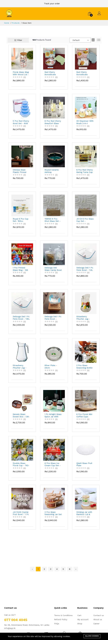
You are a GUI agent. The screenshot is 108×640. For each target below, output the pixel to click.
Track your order (52, 3)
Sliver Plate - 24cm (51, 366)
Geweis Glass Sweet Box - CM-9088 (21, 415)
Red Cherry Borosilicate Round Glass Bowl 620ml (53, 73)
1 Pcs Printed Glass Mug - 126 (20, 269)
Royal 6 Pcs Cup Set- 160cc (20, 220)
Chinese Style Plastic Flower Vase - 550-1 (19, 171)
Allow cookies (92, 636)
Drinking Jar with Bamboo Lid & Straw (84, 513)
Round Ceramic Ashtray (52, 171)
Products (16, 23)
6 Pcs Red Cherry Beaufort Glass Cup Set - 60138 (53, 122)
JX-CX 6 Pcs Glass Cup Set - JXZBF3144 (85, 220)
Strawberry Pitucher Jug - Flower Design (83, 317)
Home (6, 23)
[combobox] (80, 40)
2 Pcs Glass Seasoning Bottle (84, 366)
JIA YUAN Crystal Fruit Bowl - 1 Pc (21, 513)
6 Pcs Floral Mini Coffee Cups (84, 415)
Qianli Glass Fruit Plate (84, 464)
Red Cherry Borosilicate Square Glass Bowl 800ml (82, 73)
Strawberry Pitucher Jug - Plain (19, 366)
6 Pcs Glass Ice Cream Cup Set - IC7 (53, 464)
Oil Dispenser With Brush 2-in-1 (85, 122)
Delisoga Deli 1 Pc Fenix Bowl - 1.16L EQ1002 (21, 317)
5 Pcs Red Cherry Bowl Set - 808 (21, 122)
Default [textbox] (76, 40)
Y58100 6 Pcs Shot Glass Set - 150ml (52, 220)
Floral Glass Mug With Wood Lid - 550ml (21, 73)
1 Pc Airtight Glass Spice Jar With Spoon (53, 415)
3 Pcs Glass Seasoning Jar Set (53, 513)
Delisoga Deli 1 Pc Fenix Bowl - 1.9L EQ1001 (84, 269)
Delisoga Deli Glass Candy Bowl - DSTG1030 (53, 269)
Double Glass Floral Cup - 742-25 (21, 464)
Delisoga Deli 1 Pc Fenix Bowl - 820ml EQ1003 (53, 317)
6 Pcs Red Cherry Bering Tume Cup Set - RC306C (84, 171)
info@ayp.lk (9, 628)
